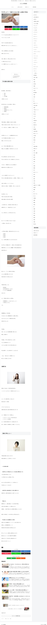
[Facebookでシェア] (8, 27)
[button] (28, 27)
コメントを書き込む (16, 615)
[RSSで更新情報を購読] (17, 556)
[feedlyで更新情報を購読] (15, 556)
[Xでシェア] (3, 27)
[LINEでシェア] (23, 27)
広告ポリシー (36, 232)
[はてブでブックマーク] (13, 27)
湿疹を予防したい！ (16, 75)
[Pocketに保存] (18, 27)
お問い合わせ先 (36, 230)
